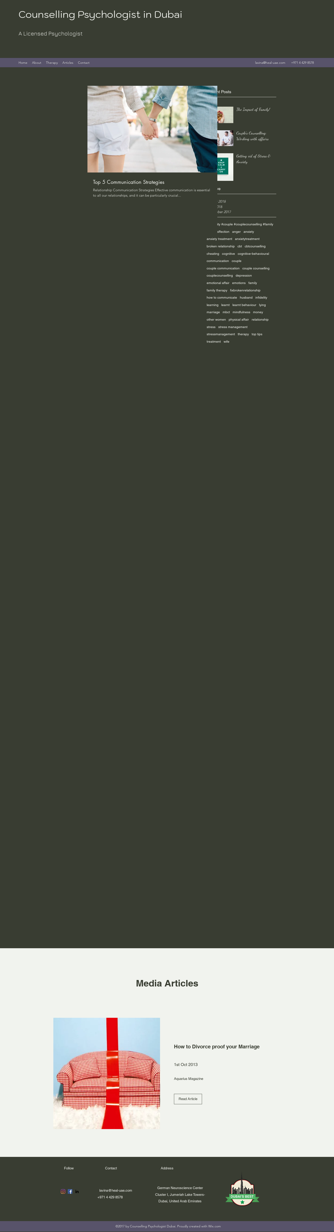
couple (236, 261)
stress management (232, 327)
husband (246, 297)
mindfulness (241, 312)
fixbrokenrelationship (245, 290)
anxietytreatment (247, 239)
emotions (239, 283)
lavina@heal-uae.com (270, 63)
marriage (213, 312)
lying (262, 305)
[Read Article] (188, 1099)
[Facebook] (70, 1191)
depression (244, 275)
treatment (214, 341)
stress (211, 327)
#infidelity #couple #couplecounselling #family (240, 224)
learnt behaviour (244, 305)
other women (216, 319)
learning (212, 305)
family (252, 283)
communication (218, 261)
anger (236, 231)
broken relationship (221, 246)
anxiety (249, 231)
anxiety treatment (219, 239)
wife (226, 341)
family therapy (217, 290)
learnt (225, 305)
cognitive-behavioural (253, 253)
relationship (260, 319)
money (258, 312)
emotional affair (218, 283)
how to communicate (222, 297)
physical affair (239, 319)
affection (223, 231)
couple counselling (256, 268)
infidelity (261, 297)
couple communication (223, 268)
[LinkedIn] (77, 1191)
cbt (240, 246)
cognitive (228, 253)
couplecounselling (220, 275)
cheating (213, 253)
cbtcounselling (255, 246)
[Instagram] (63, 1191)
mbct (226, 312)
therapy (243, 334)
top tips (257, 334)
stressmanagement (221, 334)
